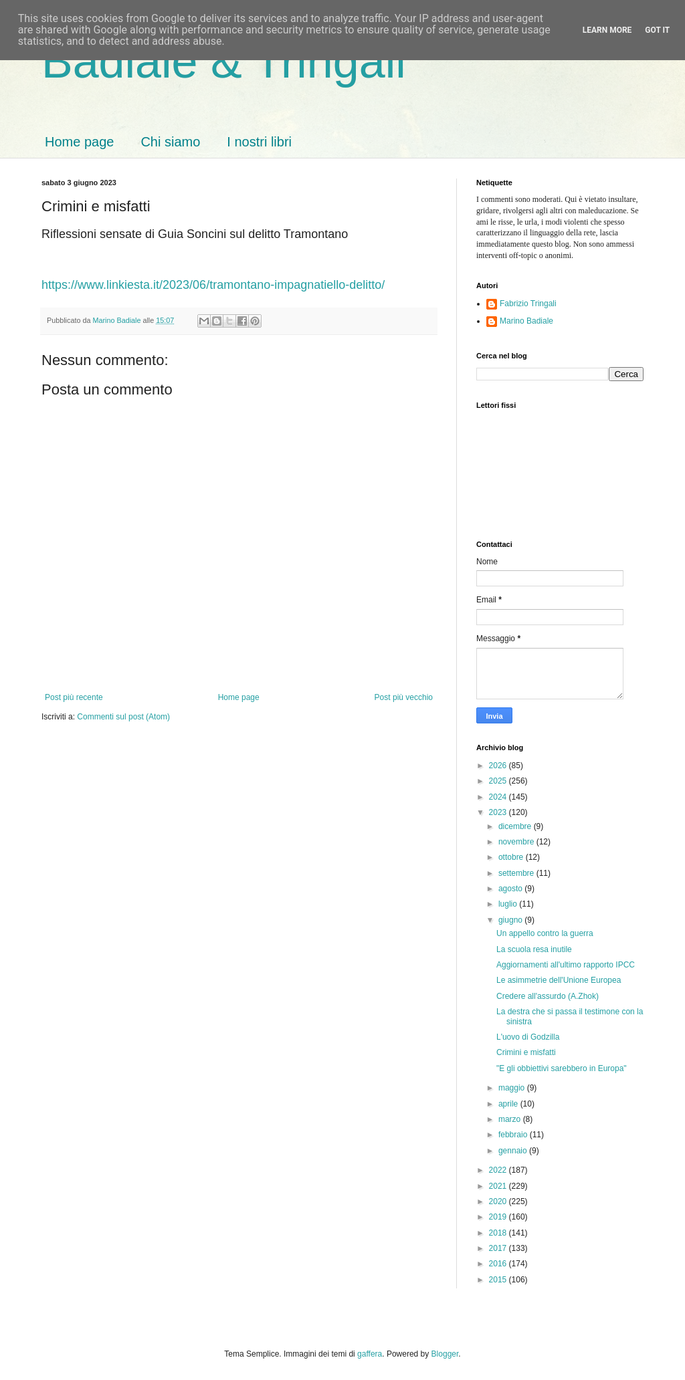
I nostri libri (259, 141)
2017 (499, 1248)
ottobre (512, 857)
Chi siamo (170, 141)
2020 (499, 1201)
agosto (511, 888)
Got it (657, 30)
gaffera (369, 1354)
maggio (512, 1087)
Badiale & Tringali (223, 61)
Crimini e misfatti (526, 1052)
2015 (499, 1279)
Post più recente (74, 697)
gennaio (513, 1150)
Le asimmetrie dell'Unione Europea (558, 980)
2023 (499, 812)
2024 (499, 797)
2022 (499, 1170)
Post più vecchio (404, 697)
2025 (499, 781)
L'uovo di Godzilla (527, 1037)
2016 (499, 1263)
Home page (79, 141)
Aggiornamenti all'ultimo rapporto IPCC (565, 964)
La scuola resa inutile (534, 949)
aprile (509, 1104)
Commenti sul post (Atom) (123, 716)
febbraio (514, 1134)
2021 (499, 1186)
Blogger (445, 1354)
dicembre (516, 826)
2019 (499, 1217)
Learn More (607, 30)
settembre (517, 873)
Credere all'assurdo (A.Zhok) (547, 996)
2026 (499, 765)
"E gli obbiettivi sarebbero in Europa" (561, 1068)
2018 (499, 1233)
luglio (508, 904)
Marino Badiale (526, 321)
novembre (517, 841)
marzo (510, 1119)
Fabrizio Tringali (528, 303)
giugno (511, 920)
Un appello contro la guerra (544, 933)
